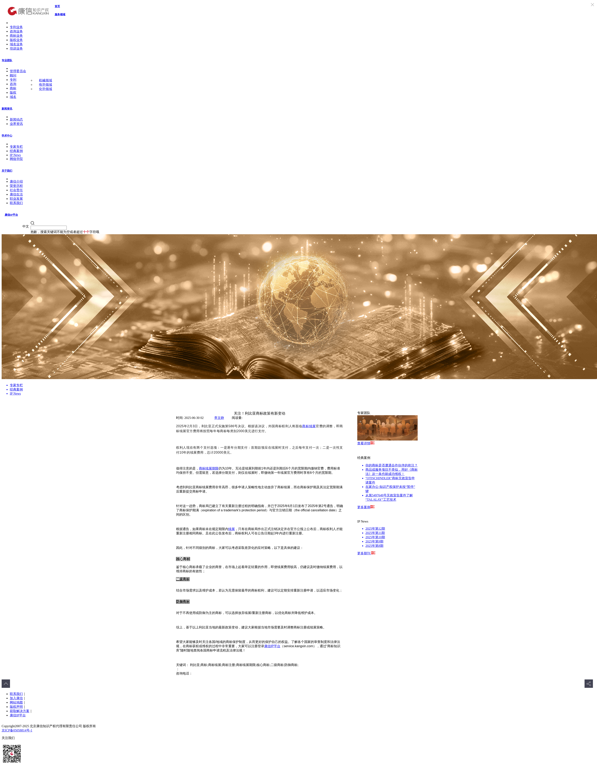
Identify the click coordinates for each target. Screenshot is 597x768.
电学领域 (45, 84)
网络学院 (16, 159)
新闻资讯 (7, 108)
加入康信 (16, 698)
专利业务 (16, 27)
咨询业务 (16, 31)
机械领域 (45, 80)
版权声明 (16, 706)
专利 (13, 79)
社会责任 (16, 190)
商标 (13, 88)
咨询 (13, 84)
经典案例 (16, 151)
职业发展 (16, 198)
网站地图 (16, 702)
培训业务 (16, 48)
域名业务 (16, 44)
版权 (13, 92)
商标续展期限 (209, 468)
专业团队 (7, 60)
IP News (15, 155)
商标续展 (309, 426)
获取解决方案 (19, 711)
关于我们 (7, 170)
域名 (13, 97)
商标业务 (16, 35)
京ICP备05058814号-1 (17, 730)
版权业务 (16, 40)
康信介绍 (16, 181)
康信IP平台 (11, 214)
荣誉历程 (16, 186)
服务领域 (60, 14)
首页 (57, 6)
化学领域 (45, 89)
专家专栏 (16, 146)
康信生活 (16, 194)
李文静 (219, 418)
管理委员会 (18, 71)
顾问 (13, 75)
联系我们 (16, 203)
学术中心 (7, 135)
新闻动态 (16, 119)
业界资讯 (16, 123)
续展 (231, 529)
